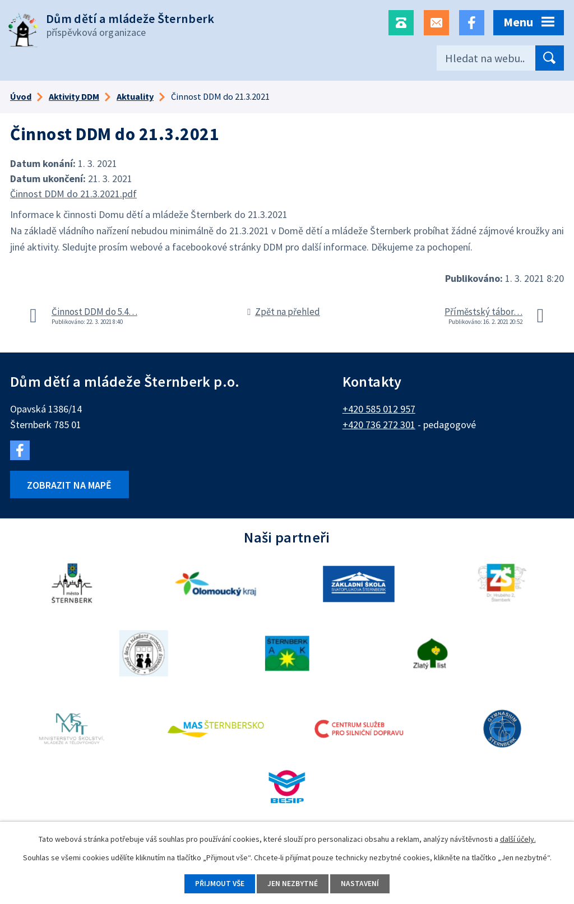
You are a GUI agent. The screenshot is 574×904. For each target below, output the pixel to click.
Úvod (20, 96)
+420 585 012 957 (378, 408)
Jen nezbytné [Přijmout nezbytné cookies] (293, 883)
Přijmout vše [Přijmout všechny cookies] (217, 883)
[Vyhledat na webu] (500, 58)
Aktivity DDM (74, 96)
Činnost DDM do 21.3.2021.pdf (73, 193)
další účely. (518, 838)
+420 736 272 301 (378, 424)
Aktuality (135, 96)
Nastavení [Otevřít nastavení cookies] (363, 883)
